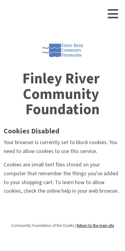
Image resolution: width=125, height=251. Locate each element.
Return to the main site (95, 225)
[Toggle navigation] (113, 14)
